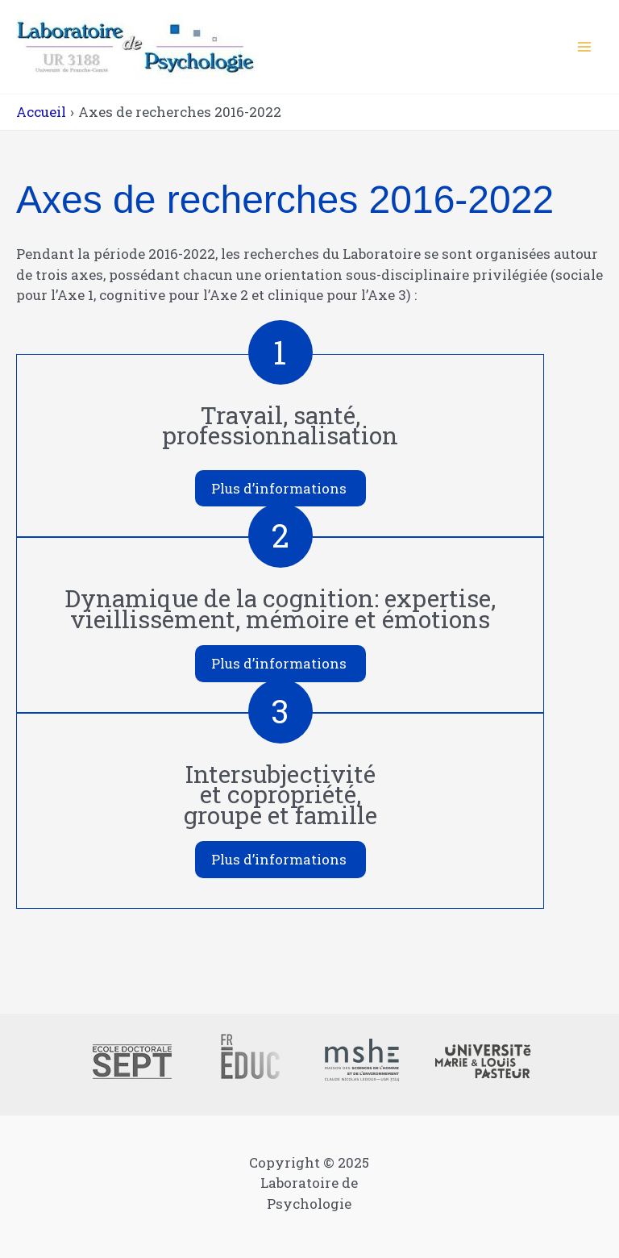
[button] (280, 488)
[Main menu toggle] (585, 46)
